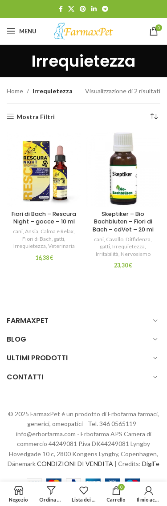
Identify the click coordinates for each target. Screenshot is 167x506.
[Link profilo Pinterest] (83, 9)
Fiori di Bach (37, 238)
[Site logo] (84, 30)
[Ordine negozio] (153, 117)
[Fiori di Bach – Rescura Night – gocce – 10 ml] (44, 169)
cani (18, 231)
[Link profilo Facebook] (60, 9)
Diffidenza (138, 239)
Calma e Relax (57, 231)
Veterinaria (61, 246)
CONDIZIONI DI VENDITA (75, 463)
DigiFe (150, 463)
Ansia (31, 231)
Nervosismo (136, 254)
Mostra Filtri (35, 116)
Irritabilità (107, 254)
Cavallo (114, 239)
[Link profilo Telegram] (105, 9)
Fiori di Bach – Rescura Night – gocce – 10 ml (44, 218)
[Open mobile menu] (21, 31)
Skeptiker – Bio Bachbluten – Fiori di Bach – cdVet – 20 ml (123, 221)
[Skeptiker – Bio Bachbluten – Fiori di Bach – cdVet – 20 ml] (123, 169)
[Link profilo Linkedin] (94, 9)
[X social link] (71, 9)
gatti (59, 238)
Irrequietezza (29, 246)
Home (15, 91)
